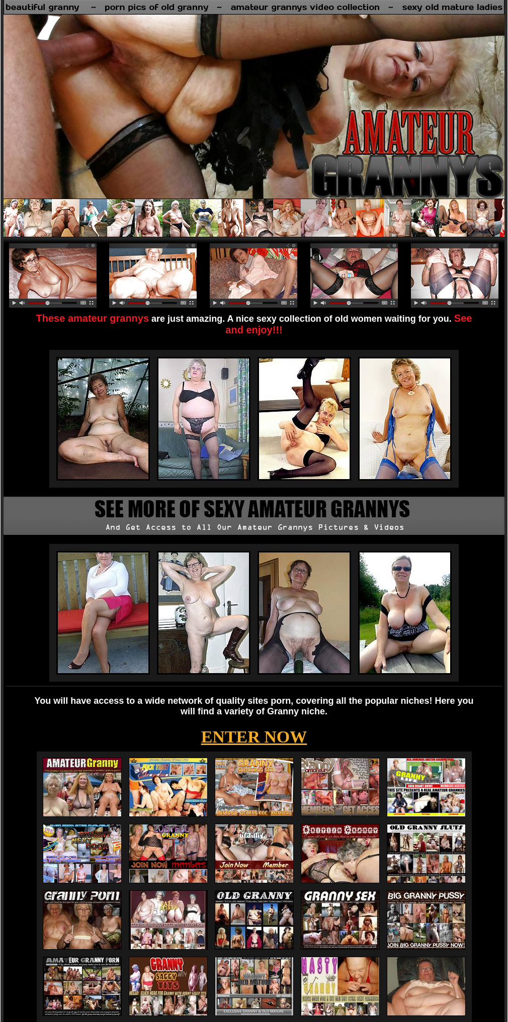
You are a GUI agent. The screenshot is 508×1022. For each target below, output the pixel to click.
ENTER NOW (254, 736)
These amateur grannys (92, 318)
